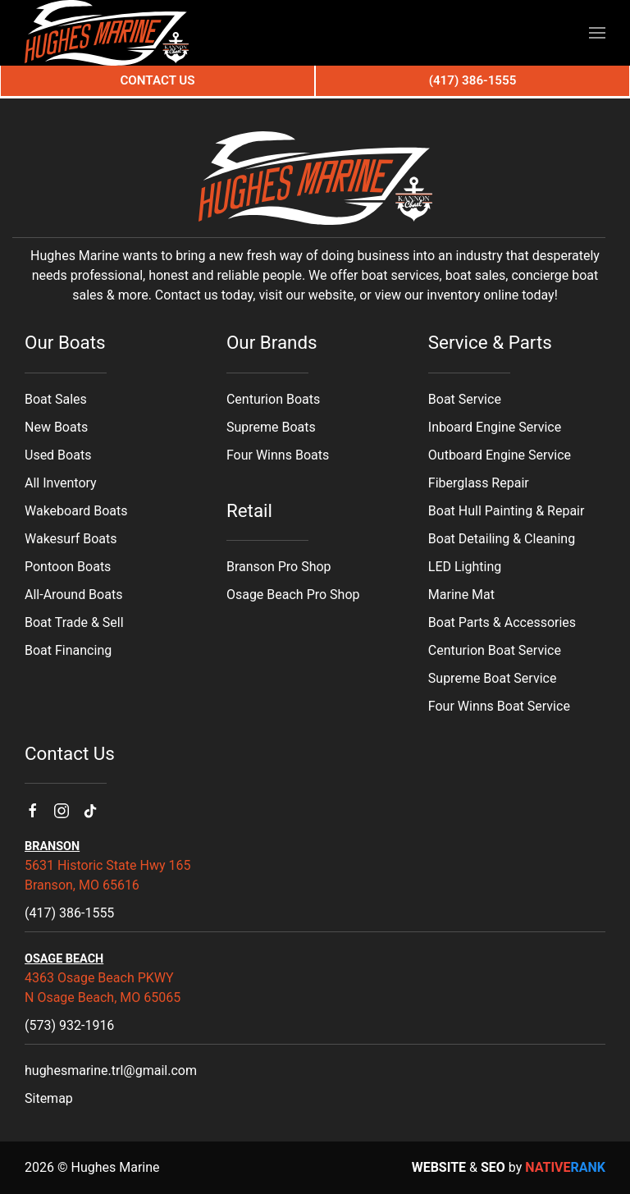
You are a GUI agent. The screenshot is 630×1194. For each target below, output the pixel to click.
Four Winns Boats (277, 455)
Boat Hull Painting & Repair (506, 511)
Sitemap (49, 1098)
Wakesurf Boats (71, 539)
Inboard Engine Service (494, 427)
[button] (597, 32)
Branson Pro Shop (278, 566)
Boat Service (464, 399)
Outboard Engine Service (499, 455)
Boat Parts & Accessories (502, 622)
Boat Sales (56, 399)
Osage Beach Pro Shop (293, 594)
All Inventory (61, 483)
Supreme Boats (271, 427)
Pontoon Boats (68, 566)
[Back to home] (107, 33)
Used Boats (58, 455)
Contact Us (157, 80)
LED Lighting (464, 566)
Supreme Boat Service (492, 678)
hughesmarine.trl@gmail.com (111, 1070)
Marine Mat (461, 594)
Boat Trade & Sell (74, 622)
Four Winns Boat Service (499, 706)
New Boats (56, 427)
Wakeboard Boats (76, 511)
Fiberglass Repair (478, 483)
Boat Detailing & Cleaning (501, 539)
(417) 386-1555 (69, 913)
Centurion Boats (273, 399)
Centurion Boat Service (494, 650)
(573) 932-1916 (69, 1025)
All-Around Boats (73, 594)
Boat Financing (68, 650)
